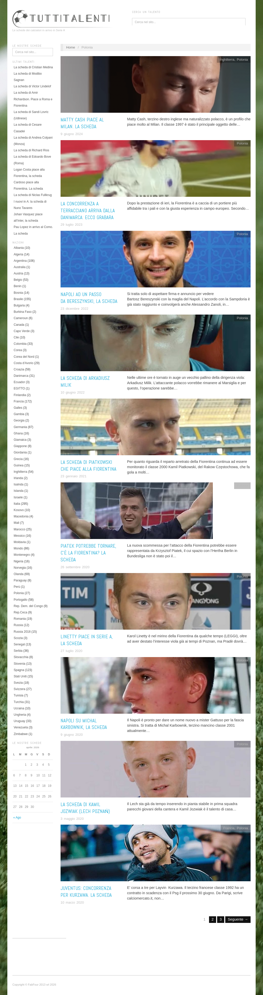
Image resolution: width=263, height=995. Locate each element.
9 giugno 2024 (72, 134)
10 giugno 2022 (73, 392)
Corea (18, 350)
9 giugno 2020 (72, 735)
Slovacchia (21, 657)
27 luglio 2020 (71, 651)
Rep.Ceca (20, 612)
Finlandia (20, 395)
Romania (20, 619)
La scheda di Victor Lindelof (32, 86)
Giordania (20, 452)
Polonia (19, 593)
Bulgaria (19, 305)
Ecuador (19, 382)
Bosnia (18, 293)
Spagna (19, 670)
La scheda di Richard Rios (31, 150)
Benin (18, 286)
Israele (18, 497)
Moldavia (20, 542)
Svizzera (19, 689)
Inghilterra (20, 472)
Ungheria (20, 714)
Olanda (19, 574)
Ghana (18, 433)
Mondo (18, 548)
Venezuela (21, 727)
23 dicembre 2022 (74, 309)
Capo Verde (22, 331)
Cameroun (21, 318)
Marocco (19, 529)
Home (70, 47)
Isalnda (19, 484)
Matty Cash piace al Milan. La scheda (82, 123)
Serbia (18, 651)
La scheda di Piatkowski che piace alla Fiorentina (88, 465)
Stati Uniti (20, 676)
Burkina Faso (23, 312)
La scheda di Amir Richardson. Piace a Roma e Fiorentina (33, 99)
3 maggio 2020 (72, 819)
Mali (16, 523)
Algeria (18, 254)
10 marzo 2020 (72, 902)
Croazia (19, 369)
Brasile (18, 299)
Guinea (19, 465)
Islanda (19, 491)
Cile (16, 337)
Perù (17, 587)
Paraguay (20, 580)
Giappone (20, 446)
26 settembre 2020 (75, 567)
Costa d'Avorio (23, 363)
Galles (18, 408)
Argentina (20, 261)
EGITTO (19, 388)
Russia (18, 625)
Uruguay (19, 721)
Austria (18, 273)
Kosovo (19, 510)
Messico (19, 535)
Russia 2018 (22, 631)
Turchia (19, 702)
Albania (19, 248)
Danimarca (21, 376)
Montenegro (22, 555)
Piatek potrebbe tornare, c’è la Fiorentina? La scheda (88, 553)
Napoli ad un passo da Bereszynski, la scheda (89, 297)
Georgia (19, 420)
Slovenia (19, 663)
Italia (17, 503)
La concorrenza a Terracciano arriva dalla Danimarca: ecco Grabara (88, 211)
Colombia (20, 344)
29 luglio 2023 (71, 224)
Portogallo (20, 599)
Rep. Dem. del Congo (28, 606)
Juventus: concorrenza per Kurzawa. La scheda (86, 891)
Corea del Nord (24, 356)
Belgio (18, 280)
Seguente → (238, 919)
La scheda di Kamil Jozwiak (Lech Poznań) (85, 807)
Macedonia (21, 516)
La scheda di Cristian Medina (33, 67)
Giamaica (20, 440)
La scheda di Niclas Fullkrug (33, 195)
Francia (19, 401)
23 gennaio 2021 (73, 476)
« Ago (17, 817)
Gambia (19, 414)
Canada (19, 325)
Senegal (19, 644)
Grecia (18, 459)
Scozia (18, 638)
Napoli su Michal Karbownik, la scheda (84, 724)
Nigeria (18, 561)
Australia (20, 267)
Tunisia (18, 695)
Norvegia (20, 567)
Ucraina (19, 708)
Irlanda (18, 478)
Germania (20, 427)
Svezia (18, 682)
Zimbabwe (21, 734)
